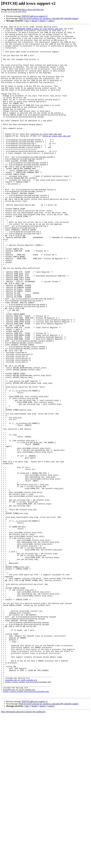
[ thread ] (34, 21)
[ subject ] (43, 21)
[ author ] (51, 21)
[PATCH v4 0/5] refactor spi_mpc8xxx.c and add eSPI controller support (48, 18)
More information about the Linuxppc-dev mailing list (23, 846)
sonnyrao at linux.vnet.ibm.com (46, 156)
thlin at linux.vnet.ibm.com (33, 9)
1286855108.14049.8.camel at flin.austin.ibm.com (38, 29)
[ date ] (27, 21)
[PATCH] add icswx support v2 (34, 16)
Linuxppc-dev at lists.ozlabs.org (21, 811)
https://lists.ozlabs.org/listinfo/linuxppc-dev (28, 813)
